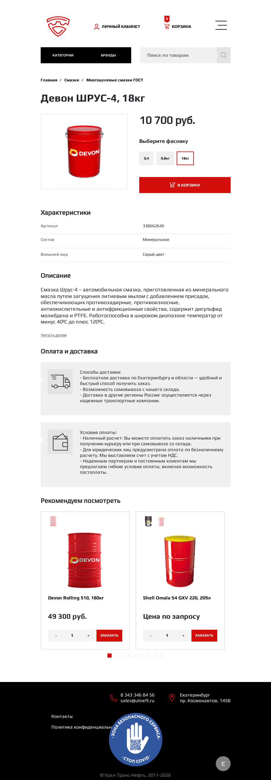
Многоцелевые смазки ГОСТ (114, 80)
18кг (185, 158)
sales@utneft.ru (137, 700)
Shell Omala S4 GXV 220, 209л (177, 598)
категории (63, 55)
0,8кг (165, 158)
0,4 (146, 158)
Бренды (108, 55)
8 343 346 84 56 (138, 695)
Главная (49, 80)
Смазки (71, 80)
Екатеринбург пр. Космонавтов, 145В (205, 697)
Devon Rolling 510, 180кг (76, 598)
